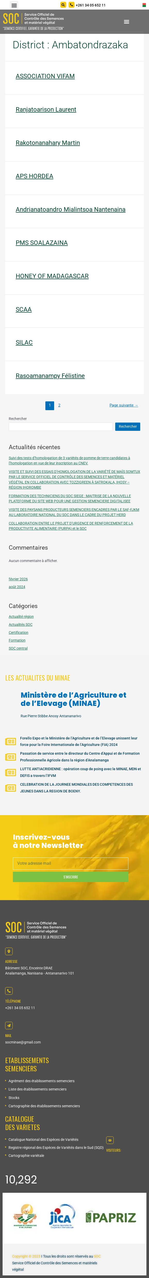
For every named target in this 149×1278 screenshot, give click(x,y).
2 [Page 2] (59, 405)
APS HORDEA (34, 176)
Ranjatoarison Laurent (46, 109)
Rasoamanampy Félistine (50, 375)
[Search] (63, 5)
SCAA (24, 309)
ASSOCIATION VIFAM (45, 76)
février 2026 (18, 579)
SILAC (24, 342)
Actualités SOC (20, 624)
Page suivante (124, 405)
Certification (18, 632)
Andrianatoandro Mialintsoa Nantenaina (71, 209)
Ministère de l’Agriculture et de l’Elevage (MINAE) (73, 699)
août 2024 (17, 587)
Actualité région (21, 616)
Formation (17, 640)
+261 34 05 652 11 (20, 1008)
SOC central (18, 648)
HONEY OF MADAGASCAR (52, 276)
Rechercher (18, 419)
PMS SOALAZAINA (42, 242)
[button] (14, 5)
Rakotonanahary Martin (48, 142)
